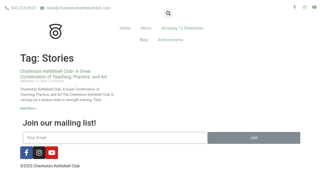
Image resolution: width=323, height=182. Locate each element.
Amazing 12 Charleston (182, 28)
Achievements (170, 39)
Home (125, 28)
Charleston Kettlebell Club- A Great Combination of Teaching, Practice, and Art (63, 74)
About (146, 28)
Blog (144, 39)
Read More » (28, 108)
